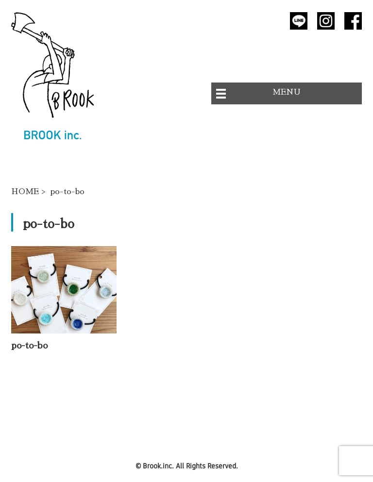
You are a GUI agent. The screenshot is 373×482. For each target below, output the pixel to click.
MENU (286, 92)
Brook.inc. (158, 466)
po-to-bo (29, 345)
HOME (25, 192)
